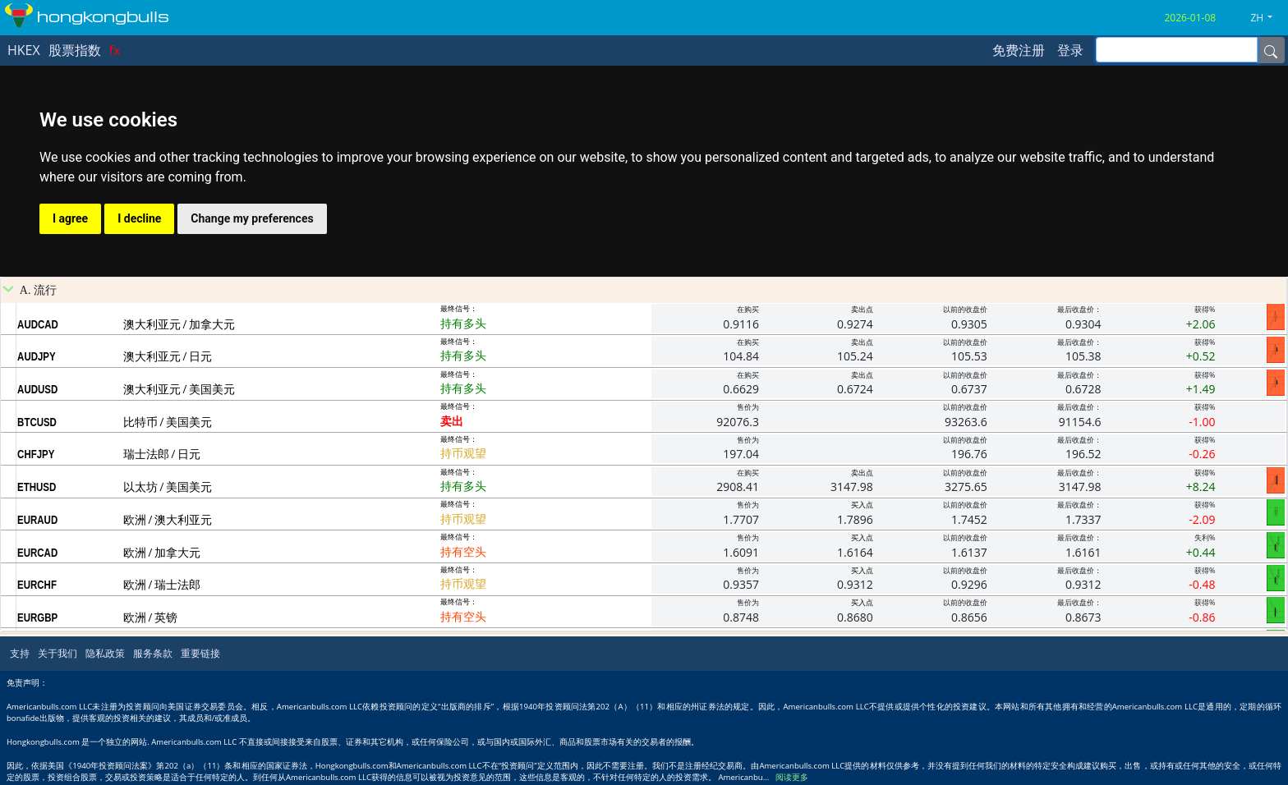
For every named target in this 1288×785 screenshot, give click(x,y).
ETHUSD (36, 486)
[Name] (1271, 50)
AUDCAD (37, 324)
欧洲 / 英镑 (150, 617)
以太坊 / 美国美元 (167, 486)
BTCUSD (37, 422)
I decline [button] (139, 218)
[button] (1267, 18)
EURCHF (37, 584)
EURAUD (37, 519)
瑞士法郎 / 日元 (161, 453)
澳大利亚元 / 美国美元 (179, 389)
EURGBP (37, 617)
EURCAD (37, 552)
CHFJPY (35, 454)
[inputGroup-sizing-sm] (1177, 49)
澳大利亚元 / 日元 (167, 356)
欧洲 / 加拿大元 (161, 552)
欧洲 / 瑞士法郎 (161, 584)
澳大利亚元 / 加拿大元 (179, 324)
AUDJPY (36, 356)
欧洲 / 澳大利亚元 (167, 519)
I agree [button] (70, 218)
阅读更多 (791, 777)
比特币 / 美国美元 (167, 421)
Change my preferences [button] (252, 218)
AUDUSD (37, 389)
